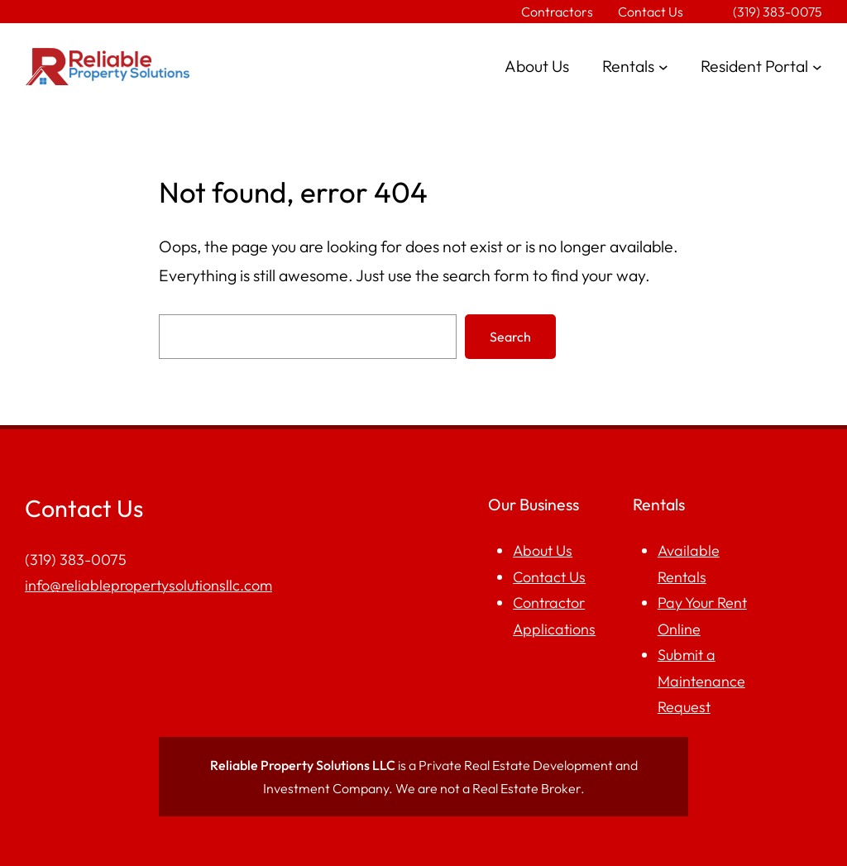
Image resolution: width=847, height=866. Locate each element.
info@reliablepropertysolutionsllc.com (148, 585)
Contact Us (549, 576)
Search (510, 336)
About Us (542, 550)
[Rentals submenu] (663, 67)
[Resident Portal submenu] (817, 67)
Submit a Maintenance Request (701, 680)
